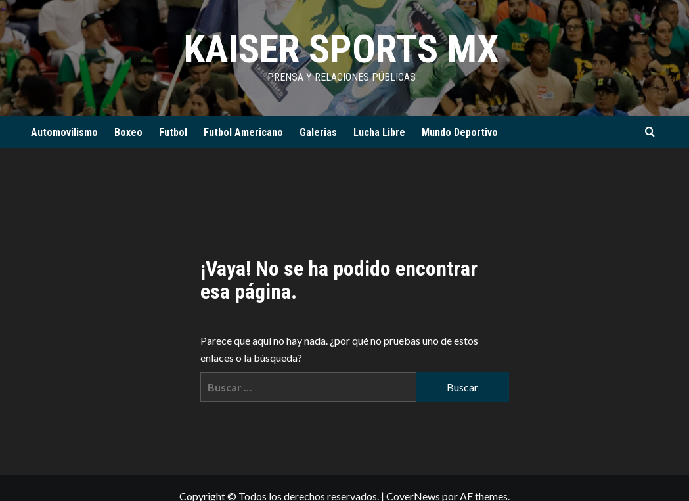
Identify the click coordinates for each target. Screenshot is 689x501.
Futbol (173, 132)
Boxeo (128, 132)
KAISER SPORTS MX (341, 49)
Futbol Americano (243, 132)
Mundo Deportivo (460, 132)
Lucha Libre (379, 132)
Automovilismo (64, 132)
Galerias (318, 132)
